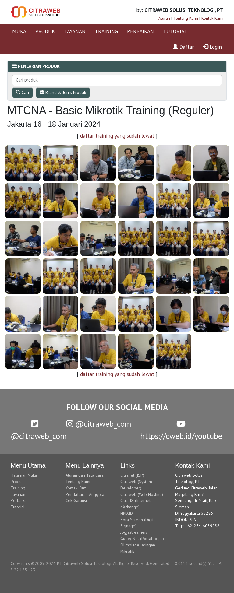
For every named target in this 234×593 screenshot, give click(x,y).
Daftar (183, 46)
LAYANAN (75, 31)
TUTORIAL (175, 31)
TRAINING (106, 31)
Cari (22, 92)
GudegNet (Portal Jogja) (142, 538)
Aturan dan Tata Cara (85, 475)
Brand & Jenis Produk (63, 92)
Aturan (164, 18)
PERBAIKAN (140, 31)
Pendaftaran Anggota (85, 494)
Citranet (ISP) (132, 475)
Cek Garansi (76, 500)
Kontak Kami (212, 18)
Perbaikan (20, 500)
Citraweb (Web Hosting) (141, 494)
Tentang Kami (185, 18)
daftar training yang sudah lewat (117, 135)
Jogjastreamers (134, 532)
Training (18, 488)
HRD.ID (126, 513)
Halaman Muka (24, 475)
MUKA (19, 31)
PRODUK (45, 31)
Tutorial (18, 507)
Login (212, 46)
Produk (17, 481)
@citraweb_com (98, 424)
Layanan (18, 494)
